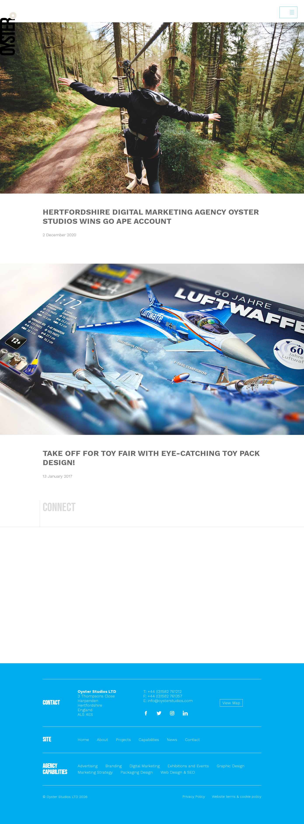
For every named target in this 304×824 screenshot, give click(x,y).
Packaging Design (137, 772)
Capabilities (149, 739)
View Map (231, 702)
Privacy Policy (193, 796)
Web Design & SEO (178, 772)
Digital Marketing (144, 766)
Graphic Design (230, 766)
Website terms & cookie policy (236, 796)
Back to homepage (8, 33)
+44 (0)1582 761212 (165, 691)
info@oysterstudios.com (170, 700)
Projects (123, 739)
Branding (113, 766)
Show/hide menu (292, 12)
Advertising (88, 766)
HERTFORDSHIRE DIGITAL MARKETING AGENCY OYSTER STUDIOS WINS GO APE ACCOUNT (151, 216)
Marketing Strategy (95, 772)
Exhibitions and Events (188, 766)
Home (83, 739)
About (102, 739)
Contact (192, 739)
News (172, 739)
